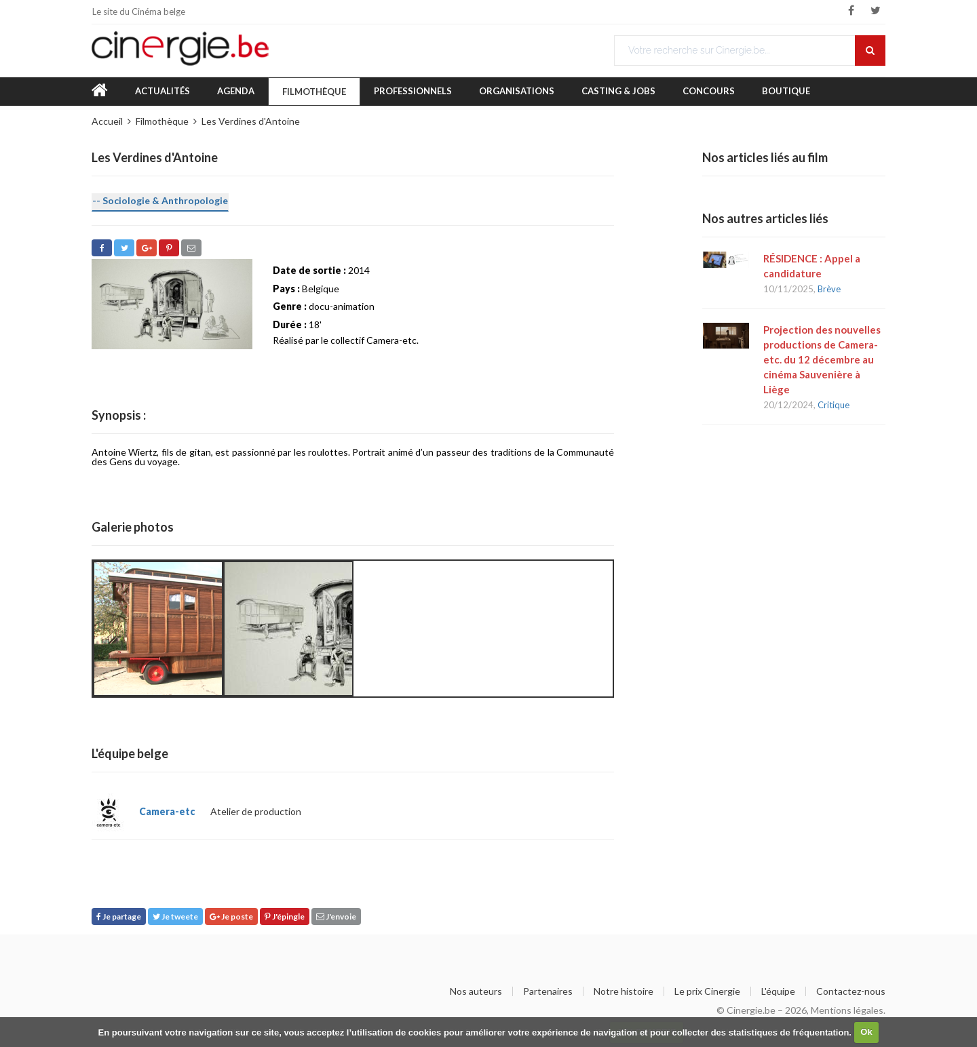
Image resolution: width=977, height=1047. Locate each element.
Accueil (107, 121)
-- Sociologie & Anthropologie (160, 200)
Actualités (162, 90)
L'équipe (778, 991)
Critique (833, 404)
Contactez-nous (850, 991)
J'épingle (285, 916)
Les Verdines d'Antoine (251, 121)
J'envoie (336, 916)
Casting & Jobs (618, 90)
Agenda (235, 90)
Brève (829, 288)
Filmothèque (314, 91)
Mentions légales (847, 1010)
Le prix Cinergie (707, 991)
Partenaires (548, 991)
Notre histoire (623, 991)
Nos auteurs (476, 991)
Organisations (516, 90)
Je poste (231, 916)
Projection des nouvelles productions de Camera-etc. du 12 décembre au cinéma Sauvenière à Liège (822, 359)
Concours (709, 90)
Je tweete (175, 916)
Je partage (118, 916)
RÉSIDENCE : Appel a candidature (811, 265)
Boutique (786, 90)
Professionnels (413, 90)
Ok (866, 1032)
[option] (158, 628)
